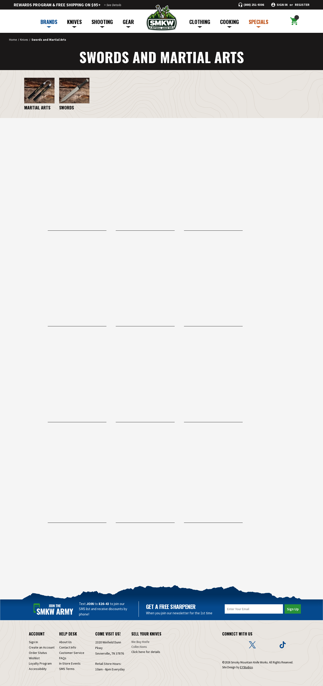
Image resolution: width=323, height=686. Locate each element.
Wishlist (34, 658)
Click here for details (145, 652)
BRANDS (49, 23)
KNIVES (74, 23)
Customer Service (71, 653)
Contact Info (67, 647)
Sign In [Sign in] (33, 642)
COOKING (229, 23)
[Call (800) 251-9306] (251, 5)
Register (302, 5)
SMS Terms (67, 669)
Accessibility (38, 669)
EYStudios (246, 667)
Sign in (282, 5)
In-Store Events (70, 663)
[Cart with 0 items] (294, 21)
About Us (65, 642)
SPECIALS (258, 23)
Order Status (38, 653)
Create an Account (41, 647)
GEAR (128, 23)
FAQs (62, 658)
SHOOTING (102, 23)
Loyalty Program (40, 663)
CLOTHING (199, 23)
